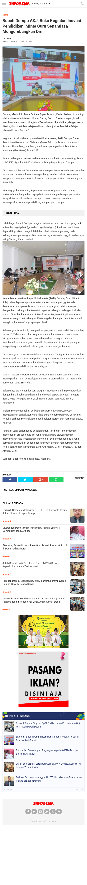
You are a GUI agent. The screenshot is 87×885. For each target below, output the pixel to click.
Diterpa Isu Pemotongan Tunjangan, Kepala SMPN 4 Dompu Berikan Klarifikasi (31, 529)
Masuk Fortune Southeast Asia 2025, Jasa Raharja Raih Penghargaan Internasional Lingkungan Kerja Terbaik (33, 600)
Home (5, 15)
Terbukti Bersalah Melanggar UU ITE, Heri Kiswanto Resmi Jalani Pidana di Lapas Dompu (34, 512)
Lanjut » (78, 789)
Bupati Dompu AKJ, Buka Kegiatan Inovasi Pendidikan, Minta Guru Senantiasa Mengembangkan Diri (41, 26)
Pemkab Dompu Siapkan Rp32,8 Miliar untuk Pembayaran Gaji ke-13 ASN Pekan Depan (34, 582)
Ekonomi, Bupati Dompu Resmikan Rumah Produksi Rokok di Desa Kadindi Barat (35, 547)
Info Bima (52, 821)
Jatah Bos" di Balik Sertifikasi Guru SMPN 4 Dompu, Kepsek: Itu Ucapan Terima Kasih (31, 565)
